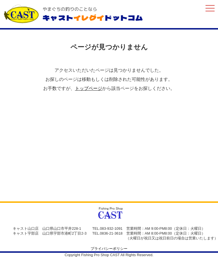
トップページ (88, 88)
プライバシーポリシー (109, 249)
